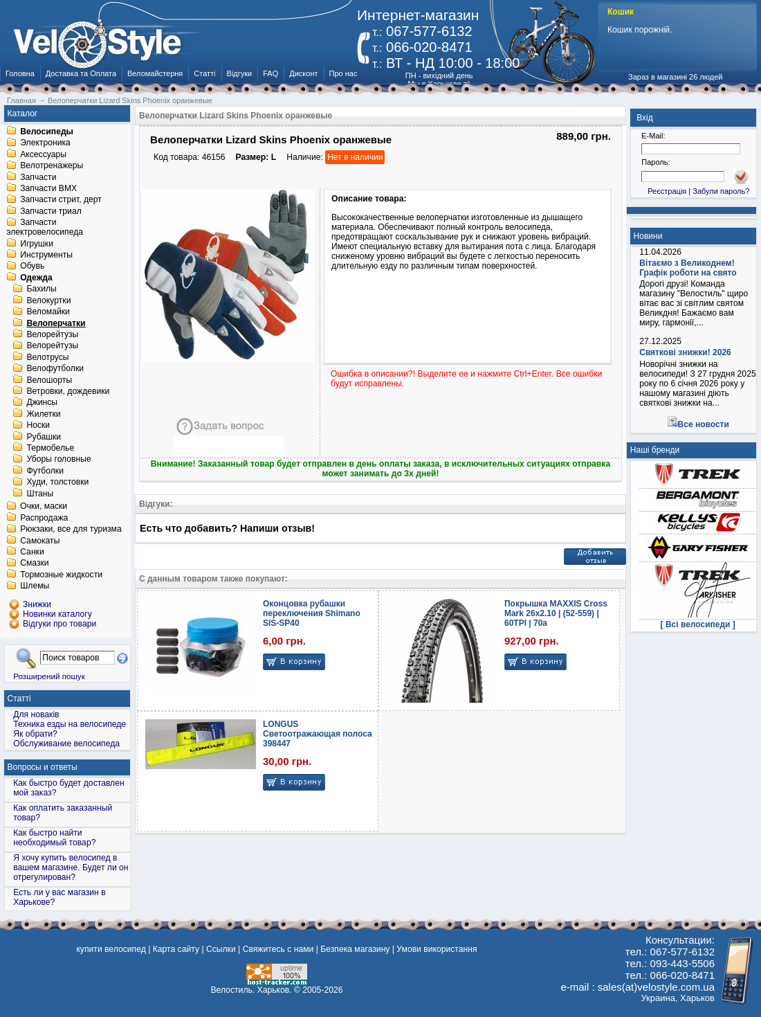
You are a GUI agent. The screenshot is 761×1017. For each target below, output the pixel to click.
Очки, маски (43, 507)
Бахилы (41, 289)
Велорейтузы (52, 334)
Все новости (703, 424)
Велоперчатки (55, 323)
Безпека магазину (354, 949)
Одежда (36, 277)
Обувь (32, 266)
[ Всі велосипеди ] (698, 624)
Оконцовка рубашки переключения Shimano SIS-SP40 (311, 613)
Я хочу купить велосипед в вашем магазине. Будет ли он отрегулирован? (70, 867)
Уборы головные (58, 460)
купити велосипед (110, 949)
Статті (204, 73)
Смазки (34, 563)
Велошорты (49, 380)
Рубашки (43, 437)
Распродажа (44, 518)
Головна (20, 73)
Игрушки (36, 244)
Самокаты (39, 541)
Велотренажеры (51, 166)
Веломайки (47, 312)
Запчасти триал (51, 211)
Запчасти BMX (48, 188)
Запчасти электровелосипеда (44, 227)
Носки (38, 426)
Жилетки (43, 414)
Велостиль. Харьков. (251, 990)
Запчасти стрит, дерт (61, 200)
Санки (32, 552)
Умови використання (436, 949)
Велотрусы (47, 357)
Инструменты (46, 255)
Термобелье (50, 448)
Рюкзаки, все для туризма (70, 529)
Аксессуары (43, 154)
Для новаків (36, 714)
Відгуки (240, 73)
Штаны (39, 493)
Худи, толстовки (57, 482)
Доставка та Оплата (81, 73)
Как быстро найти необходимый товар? (54, 837)
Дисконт (303, 73)
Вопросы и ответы (42, 767)
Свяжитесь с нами (278, 949)
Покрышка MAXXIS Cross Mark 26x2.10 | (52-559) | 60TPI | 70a (555, 613)
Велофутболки (55, 369)
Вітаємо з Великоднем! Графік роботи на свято (687, 268)
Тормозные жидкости (61, 574)
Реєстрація (667, 191)
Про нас (343, 73)
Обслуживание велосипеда (66, 743)
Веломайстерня (155, 73)
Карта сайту (176, 949)
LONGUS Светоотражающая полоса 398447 (317, 733)
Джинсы (41, 403)
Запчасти (38, 177)
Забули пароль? (721, 191)
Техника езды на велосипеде (69, 724)
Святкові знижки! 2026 (685, 352)
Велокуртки (48, 300)
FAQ (270, 73)
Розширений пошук (49, 676)
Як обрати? (35, 734)
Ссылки (221, 949)
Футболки (45, 471)
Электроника (45, 143)
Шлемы (34, 586)
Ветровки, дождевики (67, 391)
